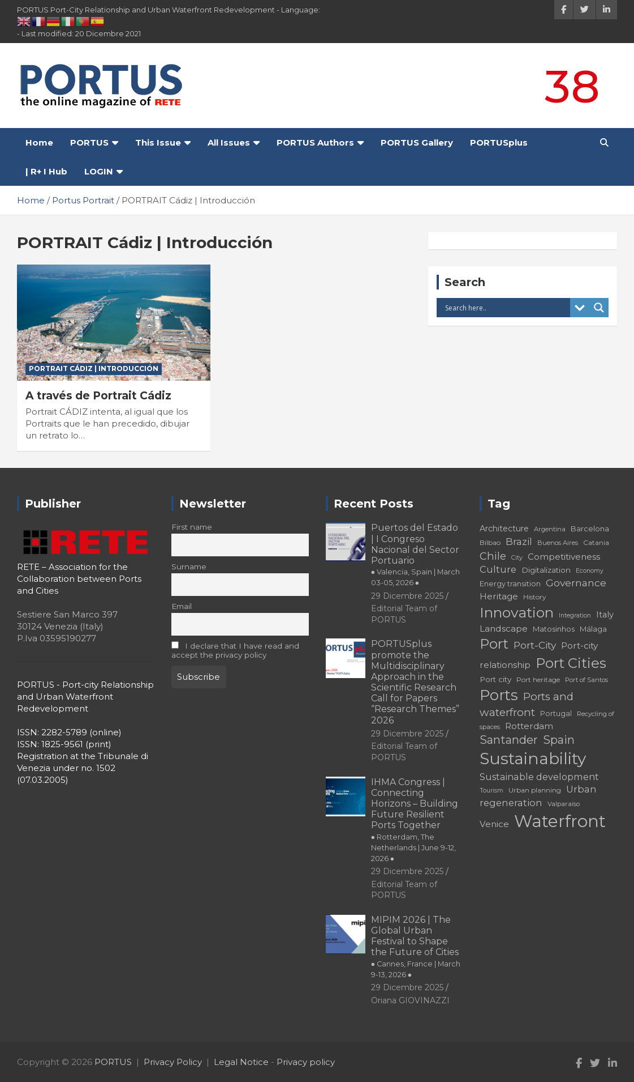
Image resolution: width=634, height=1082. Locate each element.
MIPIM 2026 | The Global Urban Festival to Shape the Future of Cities (416, 946)
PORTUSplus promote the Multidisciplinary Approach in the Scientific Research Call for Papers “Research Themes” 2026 (415, 681)
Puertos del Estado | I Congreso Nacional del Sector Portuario (415, 554)
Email (181, 606)
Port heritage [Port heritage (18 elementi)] (538, 679)
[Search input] (506, 307)
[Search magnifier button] (599, 307)
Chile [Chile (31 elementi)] (493, 556)
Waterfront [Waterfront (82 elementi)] (560, 821)
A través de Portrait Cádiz (98, 395)
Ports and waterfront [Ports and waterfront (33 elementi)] (526, 704)
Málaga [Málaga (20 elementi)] (593, 628)
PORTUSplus (499, 142)
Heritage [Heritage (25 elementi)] (499, 596)
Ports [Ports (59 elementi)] (499, 695)
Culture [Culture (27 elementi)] (498, 569)
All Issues (229, 142)
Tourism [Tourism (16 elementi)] (491, 790)
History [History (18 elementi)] (534, 597)
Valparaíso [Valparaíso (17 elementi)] (563, 804)
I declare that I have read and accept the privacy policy (235, 650)
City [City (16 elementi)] (517, 557)
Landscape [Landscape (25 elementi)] (504, 628)
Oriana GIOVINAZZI (410, 1000)
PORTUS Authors (315, 142)
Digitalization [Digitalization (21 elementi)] (546, 569)
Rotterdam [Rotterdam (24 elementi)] (529, 726)
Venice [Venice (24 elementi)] (494, 824)
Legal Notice (241, 1062)
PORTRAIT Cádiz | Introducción (93, 368)
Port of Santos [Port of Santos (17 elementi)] (586, 680)
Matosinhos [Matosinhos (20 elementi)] (554, 628)
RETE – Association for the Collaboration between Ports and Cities (79, 578)
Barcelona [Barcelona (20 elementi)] (590, 528)
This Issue (158, 142)
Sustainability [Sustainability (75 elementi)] (533, 758)
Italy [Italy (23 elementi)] (605, 615)
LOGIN (98, 171)
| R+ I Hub (46, 171)
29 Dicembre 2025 (407, 596)
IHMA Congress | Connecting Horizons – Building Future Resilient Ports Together (414, 820)
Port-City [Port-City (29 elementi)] (535, 645)
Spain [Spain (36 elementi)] (559, 740)
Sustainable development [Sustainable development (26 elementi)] (539, 776)
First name (191, 526)
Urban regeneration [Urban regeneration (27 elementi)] (538, 795)
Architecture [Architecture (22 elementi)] (504, 528)
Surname (188, 566)
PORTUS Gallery (417, 142)
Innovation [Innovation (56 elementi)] (517, 612)
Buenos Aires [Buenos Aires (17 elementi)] (557, 543)
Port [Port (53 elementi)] (494, 644)
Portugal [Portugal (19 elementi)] (556, 713)
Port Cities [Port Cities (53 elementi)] (571, 663)
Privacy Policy (173, 1062)
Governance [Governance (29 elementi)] (576, 583)
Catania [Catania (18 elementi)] (596, 542)
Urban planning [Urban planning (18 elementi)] (534, 790)
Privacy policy (306, 1062)
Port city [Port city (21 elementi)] (495, 679)
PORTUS (89, 142)
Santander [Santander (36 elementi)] (509, 740)
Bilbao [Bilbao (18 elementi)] (490, 542)
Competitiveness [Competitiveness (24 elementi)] (564, 556)
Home (39, 142)
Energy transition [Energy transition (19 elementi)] (510, 584)
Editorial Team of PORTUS (404, 751)
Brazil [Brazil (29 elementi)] (519, 541)
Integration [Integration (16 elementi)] (575, 615)
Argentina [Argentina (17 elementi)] (550, 529)
